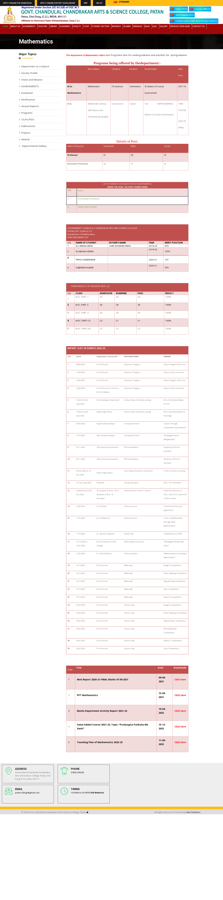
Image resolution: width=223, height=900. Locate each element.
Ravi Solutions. (193, 812)
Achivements (29, 26)
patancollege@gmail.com (27, 792)
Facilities (42, 26)
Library (53, 26)
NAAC (147, 26)
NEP (85, 3)
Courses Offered (200, 9)
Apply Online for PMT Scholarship (57, 3)
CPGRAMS (121, 1)
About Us (15, 26)
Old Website (97, 792)
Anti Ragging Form (182, 15)
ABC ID (99, 3)
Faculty (77, 26)
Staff (86, 26)
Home (5, 26)
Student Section (100, 26)
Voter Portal (178, 9)
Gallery (164, 26)
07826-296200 (77, 772)
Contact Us (198, 26)
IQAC (154, 26)
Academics (65, 26)
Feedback (137, 26)
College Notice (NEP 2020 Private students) (194, 21)
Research (116, 26)
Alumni (127, 26)
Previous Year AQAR (180, 26)
